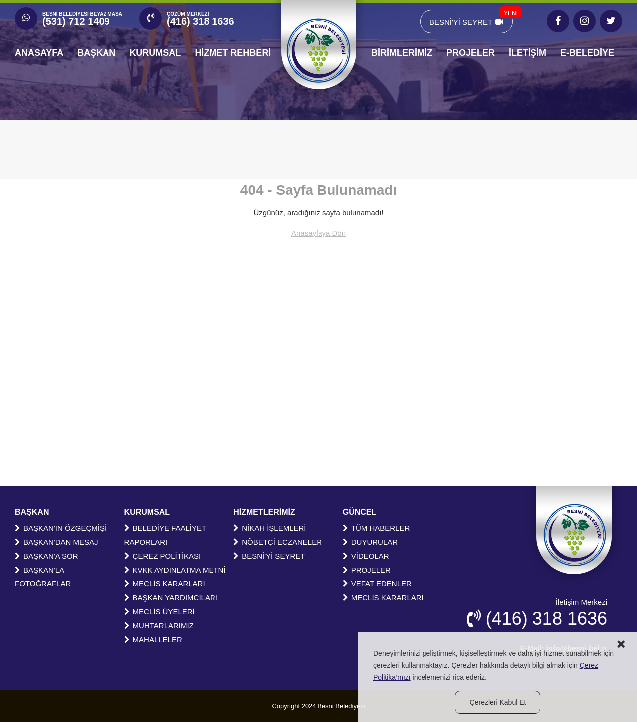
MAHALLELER (153, 639)
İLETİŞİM (527, 53)
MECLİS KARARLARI (164, 583)
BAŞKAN (96, 53)
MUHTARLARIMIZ (159, 625)
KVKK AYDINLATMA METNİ (175, 570)
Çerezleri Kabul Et (498, 702)
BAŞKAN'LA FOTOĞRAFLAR (43, 577)
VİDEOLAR (366, 556)
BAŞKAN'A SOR (46, 556)
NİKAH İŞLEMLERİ (269, 528)
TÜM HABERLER (376, 528)
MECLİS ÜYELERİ (159, 611)
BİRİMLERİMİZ (401, 53)
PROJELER (470, 53)
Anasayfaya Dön (318, 233)
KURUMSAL (155, 53)
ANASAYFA (39, 53)
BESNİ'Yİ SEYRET (471, 18)
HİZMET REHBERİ (233, 53)
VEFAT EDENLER (377, 583)
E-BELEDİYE (587, 53)
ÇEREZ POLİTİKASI (162, 556)
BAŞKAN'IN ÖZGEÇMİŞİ (60, 528)
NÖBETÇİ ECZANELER (277, 542)
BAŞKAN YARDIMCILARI (170, 597)
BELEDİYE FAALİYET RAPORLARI (165, 535)
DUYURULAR (370, 542)
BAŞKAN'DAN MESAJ (56, 542)
